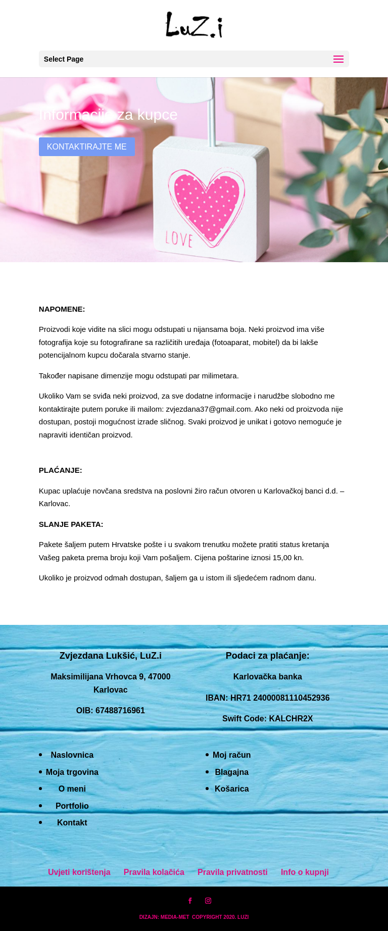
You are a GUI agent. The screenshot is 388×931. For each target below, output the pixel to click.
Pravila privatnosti (233, 872)
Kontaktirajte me (87, 146)
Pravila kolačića (154, 872)
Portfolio (72, 806)
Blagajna (232, 772)
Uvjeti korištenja (79, 872)
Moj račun (232, 755)
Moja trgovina (72, 772)
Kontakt (72, 822)
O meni (72, 789)
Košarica (232, 789)
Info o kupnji (305, 872)
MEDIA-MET (175, 917)
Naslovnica (72, 755)
